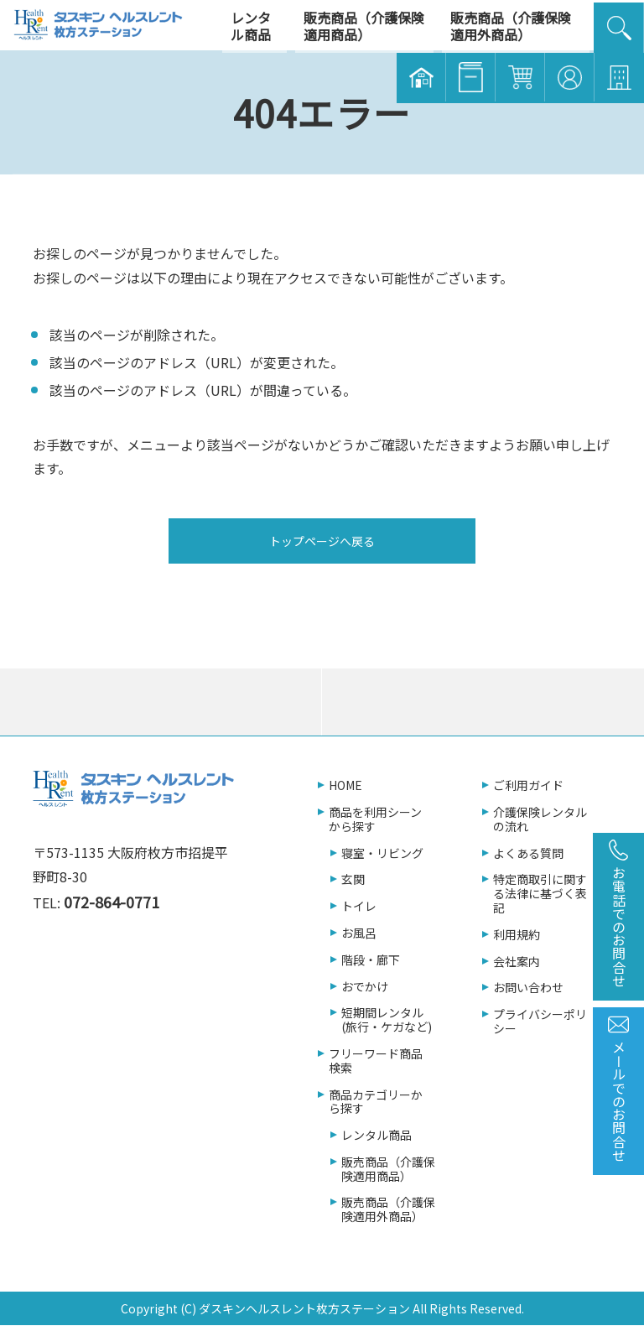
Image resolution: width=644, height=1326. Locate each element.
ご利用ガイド (528, 785)
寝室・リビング (382, 853)
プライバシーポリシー (540, 1021)
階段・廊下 (370, 960)
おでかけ (364, 987)
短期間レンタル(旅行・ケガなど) (386, 1020)
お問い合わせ (528, 987)
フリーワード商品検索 (376, 1061)
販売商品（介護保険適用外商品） (388, 1209)
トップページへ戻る (322, 541)
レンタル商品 (376, 1135)
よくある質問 (528, 853)
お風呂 (359, 933)
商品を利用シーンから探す (375, 819)
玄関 (353, 879)
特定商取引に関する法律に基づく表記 (540, 893)
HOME (345, 785)
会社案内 (516, 961)
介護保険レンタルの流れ (540, 819)
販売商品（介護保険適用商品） (388, 1169)
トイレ (359, 906)
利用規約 (516, 935)
